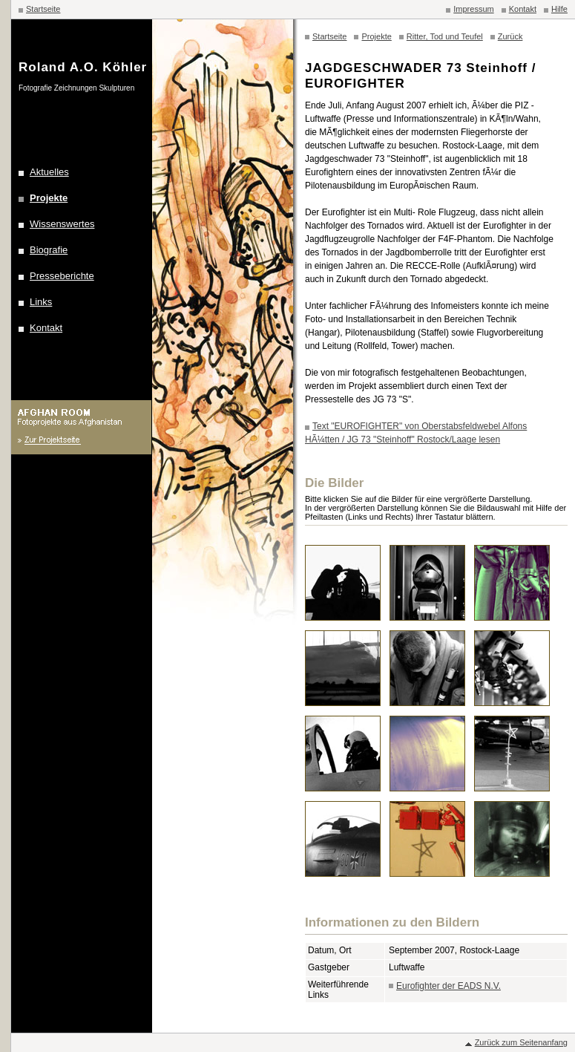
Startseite (43, 8)
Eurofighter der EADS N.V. (448, 986)
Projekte (49, 197)
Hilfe (559, 8)
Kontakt (522, 8)
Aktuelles (49, 171)
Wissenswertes (62, 223)
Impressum (473, 8)
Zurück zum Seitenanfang (521, 1042)
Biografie (49, 249)
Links (41, 301)
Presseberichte (62, 275)
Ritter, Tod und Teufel (445, 36)
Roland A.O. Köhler (83, 67)
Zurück (510, 36)
